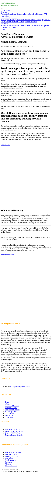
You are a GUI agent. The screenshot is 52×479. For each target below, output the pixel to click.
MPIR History (34, 25)
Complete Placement (36, 14)
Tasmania (15, 22)
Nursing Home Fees (8, 25)
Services (4, 12)
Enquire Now (5, 145)
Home (3, 10)
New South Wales (22, 20)
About (7, 10)
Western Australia (31, 22)
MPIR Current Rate (22, 25)
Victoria (21, 22)
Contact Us (9, 415)
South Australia (6, 22)
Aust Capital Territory (8, 20)
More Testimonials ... (8, 254)
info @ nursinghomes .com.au (20, 386)
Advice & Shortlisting (8, 14)
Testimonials (9, 413)
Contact (3, 29)
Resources (4, 24)
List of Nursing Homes (9, 18)
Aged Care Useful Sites (13, 429)
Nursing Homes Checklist (14, 435)
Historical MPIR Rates (13, 433)
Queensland (46, 20)
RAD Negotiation (11, 411)
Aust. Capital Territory (13, 452)
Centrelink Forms (22, 14)
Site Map (9, 417)
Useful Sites (12, 27)
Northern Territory (35, 20)
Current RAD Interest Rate (14, 431)
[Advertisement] (26, 177)
